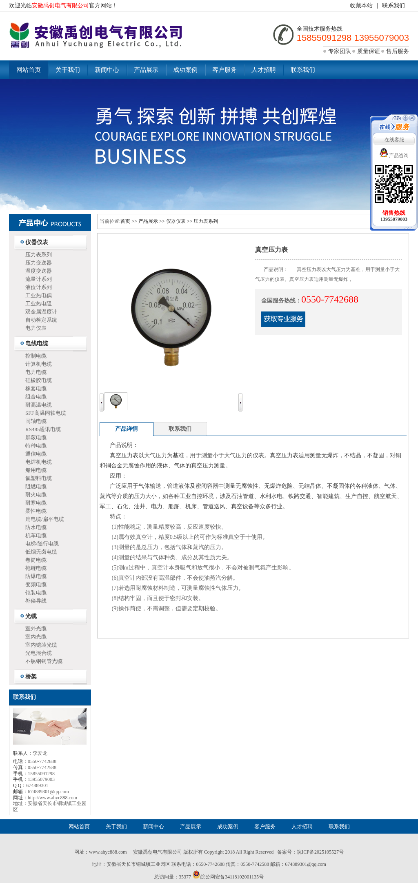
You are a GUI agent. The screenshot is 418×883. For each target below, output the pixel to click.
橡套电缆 (36, 388)
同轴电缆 (36, 421)
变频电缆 (36, 584)
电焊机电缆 (38, 462)
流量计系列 (38, 279)
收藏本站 (361, 5)
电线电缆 (36, 343)
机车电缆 (36, 535)
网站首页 (28, 70)
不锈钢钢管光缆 (43, 661)
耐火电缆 (36, 495)
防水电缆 (36, 527)
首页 (125, 221)
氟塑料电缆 (38, 478)
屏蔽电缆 (36, 437)
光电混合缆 (38, 653)
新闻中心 (107, 70)
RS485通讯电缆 (43, 429)
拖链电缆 (36, 568)
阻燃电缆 (36, 486)
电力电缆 (36, 372)
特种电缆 (36, 446)
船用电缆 (36, 470)
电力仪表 (36, 328)
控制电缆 (36, 356)
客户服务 (224, 70)
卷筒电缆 (36, 560)
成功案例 (185, 70)
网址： (81, 852)
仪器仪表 (36, 242)
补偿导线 (36, 601)
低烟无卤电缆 (41, 552)
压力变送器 (38, 263)
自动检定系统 (41, 320)
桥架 (31, 677)
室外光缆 (36, 628)
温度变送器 (38, 271)
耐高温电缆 (38, 405)
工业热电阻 (38, 303)
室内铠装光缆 (41, 645)
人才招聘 (263, 70)
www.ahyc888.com (108, 852)
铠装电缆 (36, 592)
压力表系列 (38, 254)
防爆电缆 (36, 576)
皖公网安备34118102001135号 (232, 877)
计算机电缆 (38, 364)
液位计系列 (38, 287)
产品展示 (146, 70)
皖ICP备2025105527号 (320, 852)
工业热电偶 (38, 295)
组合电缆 (36, 397)
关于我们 (68, 70)
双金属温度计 (41, 312)
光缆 (31, 616)
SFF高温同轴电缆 (45, 413)
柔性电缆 (36, 511)
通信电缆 (36, 454)
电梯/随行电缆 (42, 543)
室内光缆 (36, 637)
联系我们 (393, 5)
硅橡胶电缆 (38, 380)
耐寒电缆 (36, 503)
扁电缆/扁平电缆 (44, 519)
